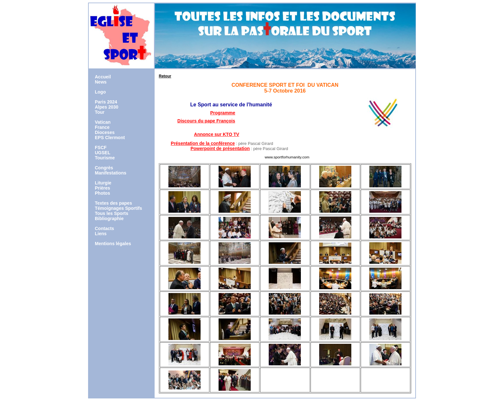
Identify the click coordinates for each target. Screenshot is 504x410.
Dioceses (104, 132)
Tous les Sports (111, 213)
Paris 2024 (106, 101)
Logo (100, 91)
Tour (99, 112)
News (101, 82)
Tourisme (105, 157)
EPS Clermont (110, 137)
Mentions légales (113, 243)
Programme (222, 112)
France (102, 127)
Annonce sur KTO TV (216, 134)
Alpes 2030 (106, 107)
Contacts (104, 228)
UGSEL (102, 152)
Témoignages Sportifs (118, 208)
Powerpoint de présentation (220, 148)
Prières (102, 188)
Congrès (104, 167)
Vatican (103, 122)
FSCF (101, 147)
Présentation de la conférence (203, 143)
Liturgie (103, 182)
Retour (165, 76)
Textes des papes (113, 203)
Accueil (103, 76)
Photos (102, 193)
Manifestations (110, 172)
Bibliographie (109, 218)
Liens (101, 233)
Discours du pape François (206, 120)
